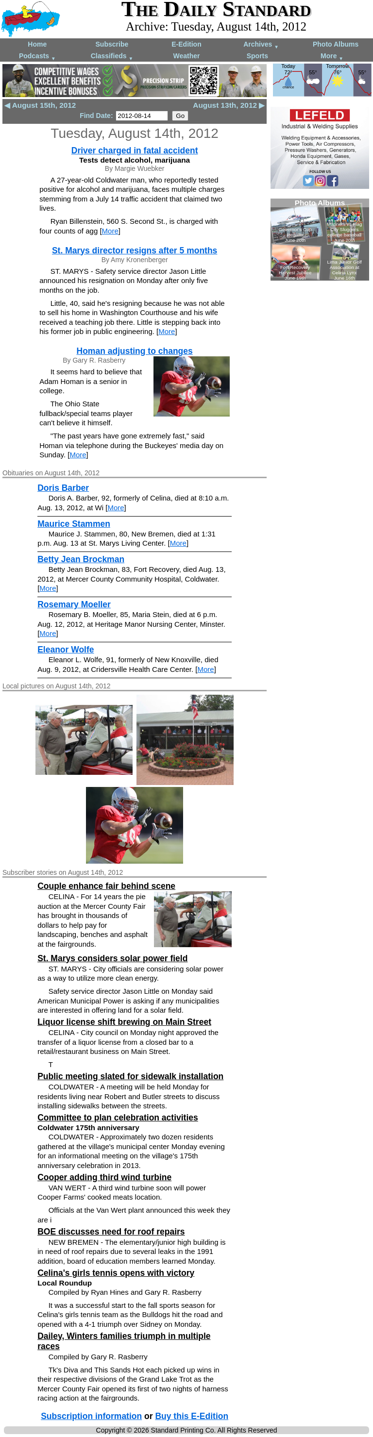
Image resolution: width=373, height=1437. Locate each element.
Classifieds (112, 56)
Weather (186, 56)
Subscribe (112, 44)
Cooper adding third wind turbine (104, 1177)
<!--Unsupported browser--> (320, 240)
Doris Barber (63, 488)
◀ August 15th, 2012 (40, 105)
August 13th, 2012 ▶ (229, 105)
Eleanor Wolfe (65, 649)
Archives (261, 45)
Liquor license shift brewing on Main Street (124, 1022)
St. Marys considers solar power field (112, 958)
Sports (257, 56)
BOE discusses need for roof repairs (111, 1231)
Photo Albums (335, 44)
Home (37, 44)
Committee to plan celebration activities (117, 1117)
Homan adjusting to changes (135, 351)
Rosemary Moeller (74, 604)
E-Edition (186, 44)
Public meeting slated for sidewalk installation (130, 1076)
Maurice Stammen (73, 524)
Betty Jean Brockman (80, 559)
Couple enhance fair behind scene (106, 886)
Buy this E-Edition (191, 1416)
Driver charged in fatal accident (134, 150)
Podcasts (37, 56)
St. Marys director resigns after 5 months (134, 250)
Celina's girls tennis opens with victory (115, 1273)
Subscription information (91, 1416)
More (332, 56)
